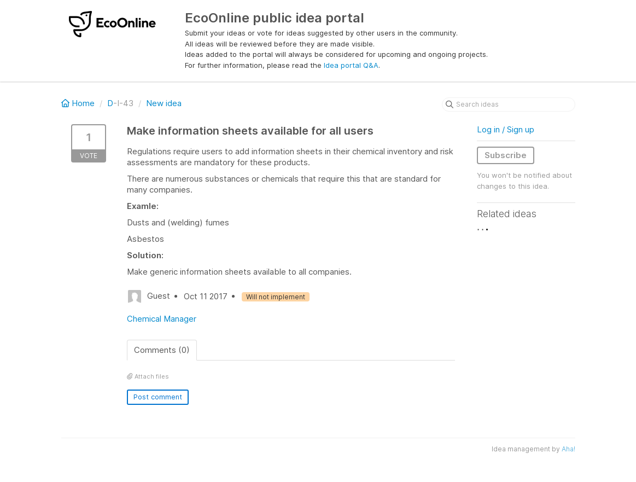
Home (79, 103)
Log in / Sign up (505, 129)
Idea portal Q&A (351, 65)
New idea (164, 103)
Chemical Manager (161, 318)
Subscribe (506, 155)
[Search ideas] (508, 104)
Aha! (568, 449)
